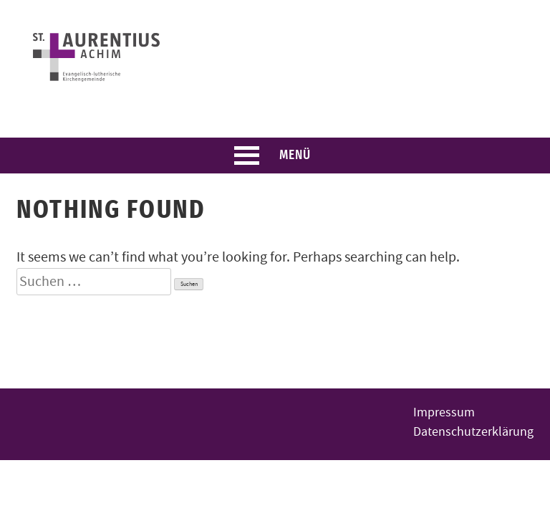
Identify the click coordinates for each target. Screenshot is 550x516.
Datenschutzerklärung (473, 432)
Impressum (444, 412)
